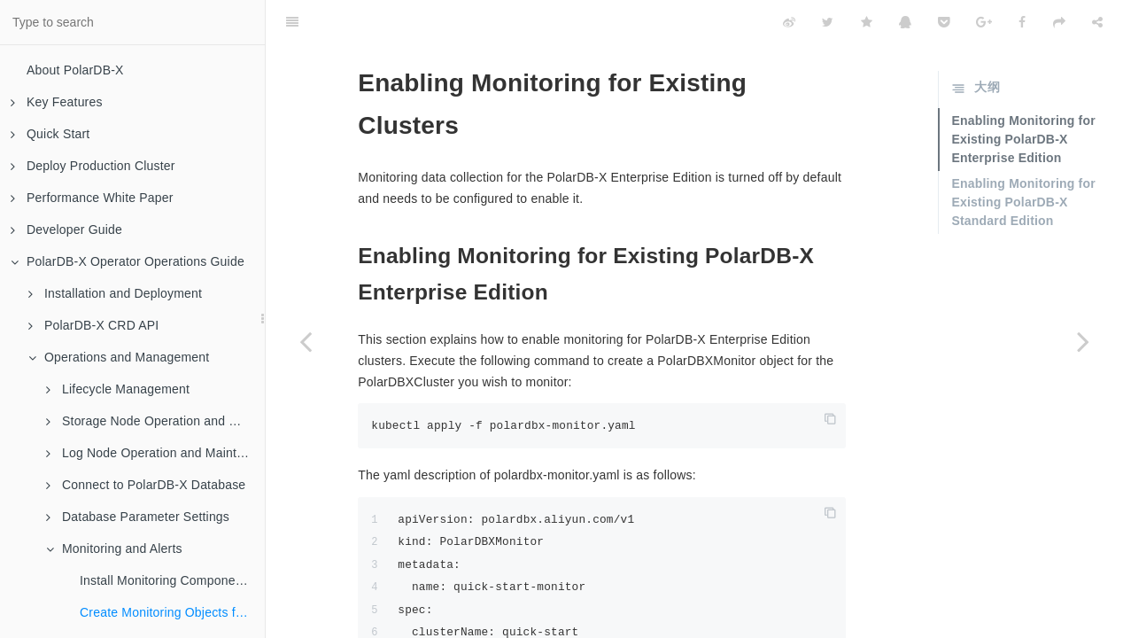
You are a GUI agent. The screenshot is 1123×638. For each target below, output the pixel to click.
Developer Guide (66, 229)
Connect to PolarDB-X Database (145, 485)
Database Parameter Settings (137, 517)
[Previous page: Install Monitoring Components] (305, 341)
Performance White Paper (92, 198)
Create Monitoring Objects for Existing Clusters (172, 612)
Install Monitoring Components (166, 580)
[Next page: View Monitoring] (1083, 341)
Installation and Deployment (115, 293)
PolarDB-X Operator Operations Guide (127, 261)
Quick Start (50, 134)
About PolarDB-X (75, 70)
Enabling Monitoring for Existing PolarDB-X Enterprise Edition (1023, 95)
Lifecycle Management (118, 389)
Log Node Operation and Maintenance (155, 453)
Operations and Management (118, 357)
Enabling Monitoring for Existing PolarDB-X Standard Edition (1023, 157)
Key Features (57, 102)
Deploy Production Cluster (93, 166)
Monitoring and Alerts (114, 548)
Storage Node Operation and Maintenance (155, 421)
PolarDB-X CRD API (93, 325)
